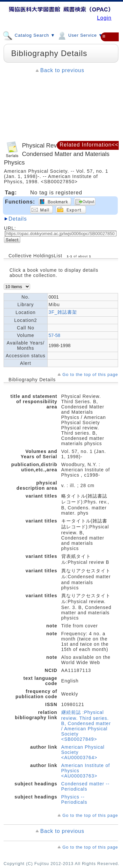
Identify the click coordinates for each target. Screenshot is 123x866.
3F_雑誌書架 (63, 312)
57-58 (54, 335)
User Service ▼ (80, 35)
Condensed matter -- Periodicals (85, 786)
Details (18, 219)
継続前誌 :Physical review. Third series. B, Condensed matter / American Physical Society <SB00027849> (86, 726)
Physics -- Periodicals (74, 799)
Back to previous (62, 70)
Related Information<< (89, 145)
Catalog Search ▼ (29, 35)
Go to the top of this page (90, 374)
